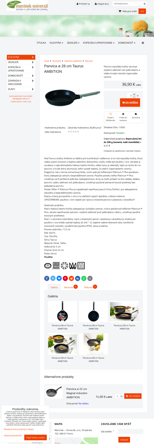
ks (118, 396)
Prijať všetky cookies (35, 437)
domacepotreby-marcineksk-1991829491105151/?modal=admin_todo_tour (21, 99)
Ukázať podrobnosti (13, 435)
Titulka (41, 43)
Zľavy (21, 89)
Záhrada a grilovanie (21, 82)
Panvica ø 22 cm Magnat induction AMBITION (76, 393)
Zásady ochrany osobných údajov (19, 429)
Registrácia (102, 3)
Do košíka (130, 102)
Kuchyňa (56, 43)
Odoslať (124, 439)
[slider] (73, 131)
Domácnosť (126, 43)
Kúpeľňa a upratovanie (99, 43)
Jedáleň (73, 43)
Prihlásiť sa (83, 3)
